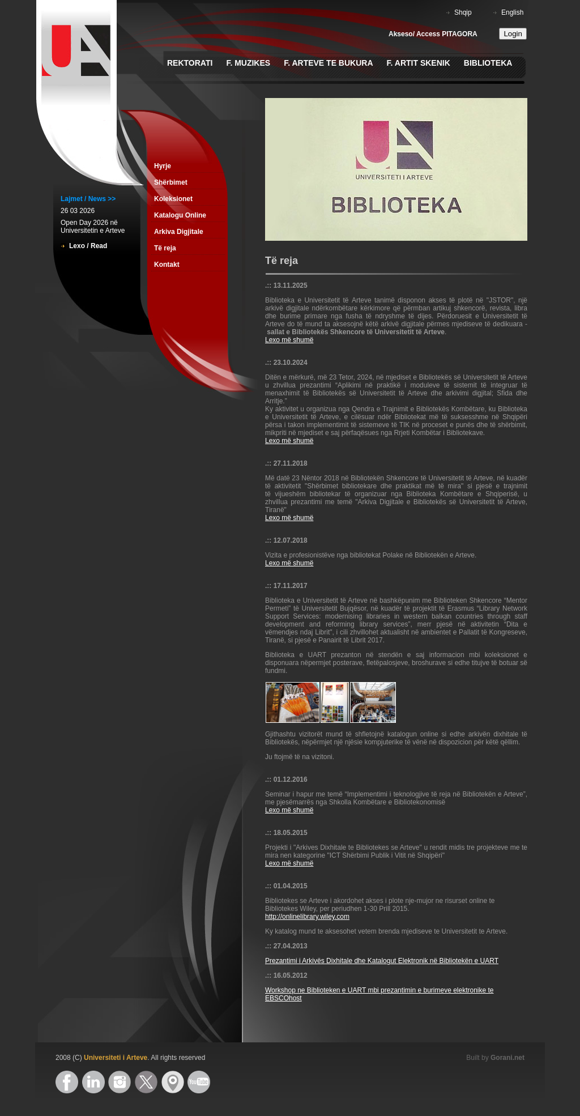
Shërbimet (170, 182)
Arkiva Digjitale (178, 232)
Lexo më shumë (289, 340)
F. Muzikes (248, 62)
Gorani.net (507, 1058)
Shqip (463, 12)
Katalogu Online (180, 215)
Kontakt (167, 265)
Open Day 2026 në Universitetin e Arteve (93, 227)
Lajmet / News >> (88, 199)
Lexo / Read (88, 246)
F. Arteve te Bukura (328, 62)
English (512, 12)
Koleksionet (173, 199)
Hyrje (162, 166)
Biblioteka (488, 62)
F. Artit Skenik (418, 62)
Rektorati (189, 62)
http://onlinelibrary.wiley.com (307, 917)
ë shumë (300, 863)
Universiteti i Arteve (115, 1058)
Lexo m (276, 863)
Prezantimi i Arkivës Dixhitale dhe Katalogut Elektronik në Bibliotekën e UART (381, 961)
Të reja (165, 248)
